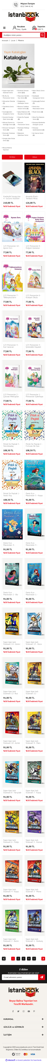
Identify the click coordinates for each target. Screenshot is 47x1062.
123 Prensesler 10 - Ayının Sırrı (11, 247)
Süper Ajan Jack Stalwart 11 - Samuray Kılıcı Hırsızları (32, 692)
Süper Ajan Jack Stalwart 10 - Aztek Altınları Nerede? (11, 742)
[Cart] (38, 28)
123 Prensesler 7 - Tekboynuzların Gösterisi (10, 296)
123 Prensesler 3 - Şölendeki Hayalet (33, 346)
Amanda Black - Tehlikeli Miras (32, 197)
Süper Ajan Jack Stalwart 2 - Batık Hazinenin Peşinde (11, 940)
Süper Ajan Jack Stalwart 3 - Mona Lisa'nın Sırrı (33, 890)
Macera (21, 40)
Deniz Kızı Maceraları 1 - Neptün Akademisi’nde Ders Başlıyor (34, 593)
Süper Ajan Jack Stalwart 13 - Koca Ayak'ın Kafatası (34, 643)
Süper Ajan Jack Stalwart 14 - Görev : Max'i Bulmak (12, 643)
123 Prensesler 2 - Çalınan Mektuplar (11, 395)
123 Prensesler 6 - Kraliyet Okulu (33, 296)
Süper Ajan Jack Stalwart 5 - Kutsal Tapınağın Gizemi (34, 841)
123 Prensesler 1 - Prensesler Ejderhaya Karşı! (34, 395)
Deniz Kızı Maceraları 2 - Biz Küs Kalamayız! (10, 593)
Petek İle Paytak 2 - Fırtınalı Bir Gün (34, 445)
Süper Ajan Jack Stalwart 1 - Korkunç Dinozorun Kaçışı (34, 940)
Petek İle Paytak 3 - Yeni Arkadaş (11, 445)
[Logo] (23, 17)
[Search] (23, 35)
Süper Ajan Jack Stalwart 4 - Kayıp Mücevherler (11, 890)
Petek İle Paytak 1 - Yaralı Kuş (11, 494)
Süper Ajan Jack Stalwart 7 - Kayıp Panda (33, 791)
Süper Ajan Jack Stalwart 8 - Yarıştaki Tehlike (12, 791)
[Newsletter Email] (23, 977)
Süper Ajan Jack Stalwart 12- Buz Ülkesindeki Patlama (11, 692)
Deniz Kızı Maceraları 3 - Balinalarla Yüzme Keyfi (33, 544)
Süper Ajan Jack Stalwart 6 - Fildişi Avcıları (11, 841)
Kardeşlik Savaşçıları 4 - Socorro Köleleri (12, 197)
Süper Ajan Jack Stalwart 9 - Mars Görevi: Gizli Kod (33, 742)
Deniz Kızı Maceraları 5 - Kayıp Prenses (34, 494)
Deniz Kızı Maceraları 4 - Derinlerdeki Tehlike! (11, 544)
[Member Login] (19, 28)
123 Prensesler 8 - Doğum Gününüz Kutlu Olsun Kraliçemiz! (33, 247)
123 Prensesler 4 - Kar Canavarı (11, 346)
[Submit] (41, 977)
